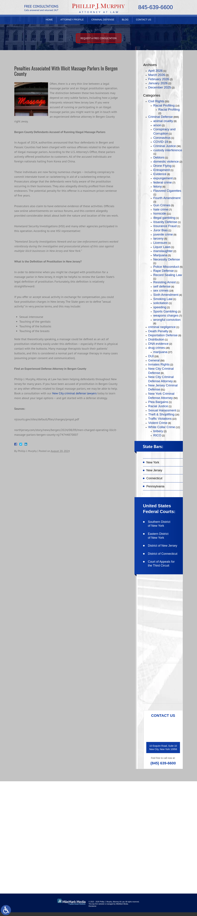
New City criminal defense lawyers (74, 394)
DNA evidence (158, 343)
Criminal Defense (102, 21)
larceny (158, 238)
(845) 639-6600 (163, 763)
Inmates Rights (159, 364)
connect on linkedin (164, 834)
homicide (159, 213)
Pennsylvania (155, 486)
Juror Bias (160, 230)
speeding (159, 307)
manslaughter (163, 251)
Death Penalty (158, 331)
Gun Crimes (161, 205)
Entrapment (161, 170)
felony (157, 186)
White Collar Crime (161, 427)
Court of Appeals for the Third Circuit (161, 563)
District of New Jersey (162, 545)
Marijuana (160, 255)
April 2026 (155, 70)
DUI (151, 356)
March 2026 (156, 75)
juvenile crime (163, 234)
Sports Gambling (165, 311)
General (154, 360)
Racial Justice (158, 406)
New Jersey (154, 470)
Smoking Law (163, 299)
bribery (158, 431)
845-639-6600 (155, 8)
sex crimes (161, 290)
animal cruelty (163, 121)
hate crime (160, 209)
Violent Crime (158, 423)
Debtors (159, 157)
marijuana (160, 352)
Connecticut (154, 478)
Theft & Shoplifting (161, 414)
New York (152, 462)
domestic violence (166, 161)
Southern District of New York (159, 523)
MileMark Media (122, 908)
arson (157, 125)
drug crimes (156, 347)
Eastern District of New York (158, 535)
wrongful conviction (167, 319)
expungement (163, 178)
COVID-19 (160, 141)
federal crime (162, 182)
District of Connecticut (162, 553)
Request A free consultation (99, 38)
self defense (162, 286)
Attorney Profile (72, 21)
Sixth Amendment (165, 294)
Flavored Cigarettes (167, 190)
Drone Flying (162, 165)
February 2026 (158, 79)
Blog (125, 21)
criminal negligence (162, 327)
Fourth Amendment (167, 198)
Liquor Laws (162, 247)
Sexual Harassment (162, 410)
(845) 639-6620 (38, 845)
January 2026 (158, 83)
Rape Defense (163, 270)
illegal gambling (164, 217)
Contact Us (143, 21)
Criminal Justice (164, 146)
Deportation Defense (163, 335)
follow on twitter (162, 823)
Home (49, 21)
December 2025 (159, 87)
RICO (157, 435)
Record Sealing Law (167, 275)
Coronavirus (162, 137)
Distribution (156, 339)
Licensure (160, 242)
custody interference (167, 150)
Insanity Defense (165, 222)
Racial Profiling (164, 105)
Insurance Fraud (165, 226)
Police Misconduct (166, 266)
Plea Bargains (158, 402)
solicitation (160, 303)
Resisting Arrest (164, 282)
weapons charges (165, 315)
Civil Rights (156, 101)
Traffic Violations (160, 418)
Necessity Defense (166, 259)
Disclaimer (93, 910)
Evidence (159, 174)
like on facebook (162, 812)
